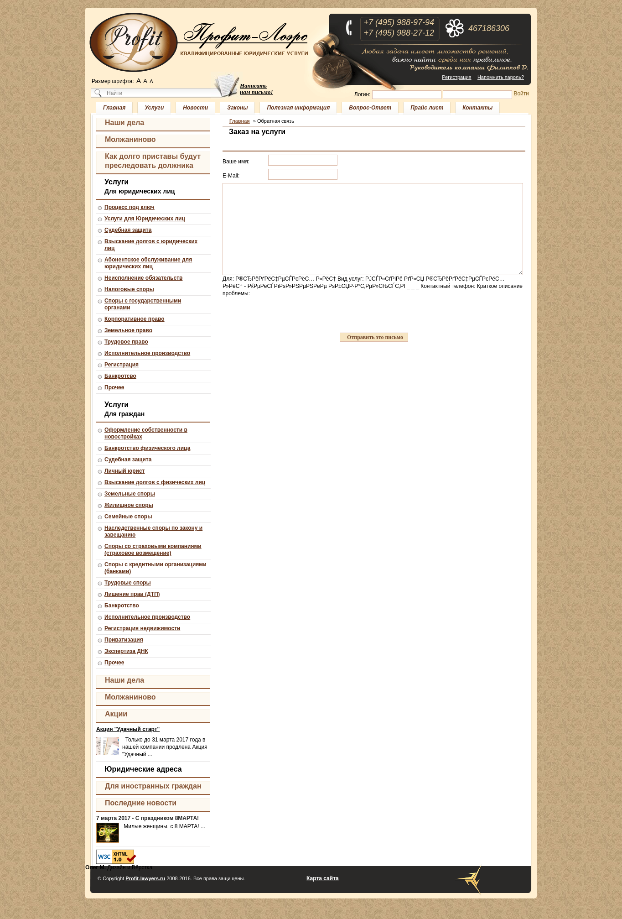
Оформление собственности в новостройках (145, 433)
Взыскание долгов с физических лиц (154, 482)
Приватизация (123, 640)
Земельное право (128, 330)
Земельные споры (129, 494)
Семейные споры (128, 516)
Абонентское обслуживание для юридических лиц (148, 263)
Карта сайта (322, 878)
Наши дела (124, 122)
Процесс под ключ (129, 207)
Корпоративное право (134, 319)
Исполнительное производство (147, 353)
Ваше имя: (236, 161)
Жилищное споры (128, 505)
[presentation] (292, 315)
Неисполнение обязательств (143, 278)
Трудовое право (126, 342)
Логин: (362, 94)
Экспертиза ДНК (126, 651)
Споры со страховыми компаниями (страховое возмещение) (153, 549)
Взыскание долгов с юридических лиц (150, 244)
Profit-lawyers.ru (145, 878)
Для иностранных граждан (153, 786)
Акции (116, 714)
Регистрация (456, 77)
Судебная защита (127, 230)
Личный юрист (124, 471)
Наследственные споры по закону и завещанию (153, 531)
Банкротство (121, 605)
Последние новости (140, 803)
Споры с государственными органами (142, 304)
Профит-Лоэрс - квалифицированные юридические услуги (198, 42)
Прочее (114, 387)
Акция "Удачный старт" (128, 729)
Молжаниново (130, 139)
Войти (521, 93)
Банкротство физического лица (147, 448)
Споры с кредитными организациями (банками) (155, 567)
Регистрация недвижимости (142, 628)
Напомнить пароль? (500, 77)
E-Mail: (231, 175)
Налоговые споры (129, 289)
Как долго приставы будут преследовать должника (153, 160)
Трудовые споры (127, 583)
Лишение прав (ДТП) (132, 594)
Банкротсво (120, 376)
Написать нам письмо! (256, 88)
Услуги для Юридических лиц (144, 218)
